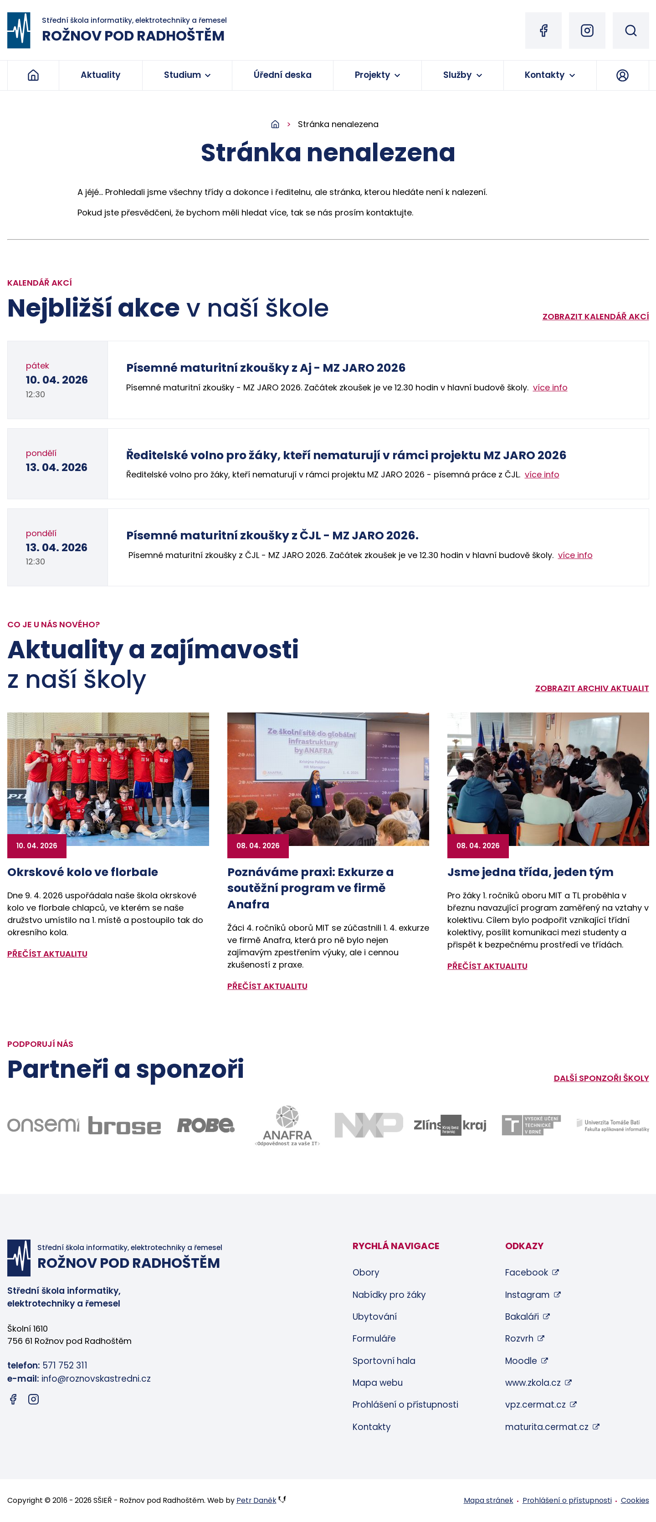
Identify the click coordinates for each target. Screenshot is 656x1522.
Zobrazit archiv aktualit (592, 688)
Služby (457, 75)
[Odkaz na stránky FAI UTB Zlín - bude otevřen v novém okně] (613, 1125)
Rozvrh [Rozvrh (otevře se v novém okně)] (519, 1338)
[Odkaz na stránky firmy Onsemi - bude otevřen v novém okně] (43, 1125)
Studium (182, 75)
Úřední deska (283, 75)
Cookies (635, 1500)
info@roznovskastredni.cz (96, 1379)
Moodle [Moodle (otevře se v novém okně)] (521, 1361)
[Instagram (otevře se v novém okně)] (587, 30)
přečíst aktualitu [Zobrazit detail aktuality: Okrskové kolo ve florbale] (47, 953)
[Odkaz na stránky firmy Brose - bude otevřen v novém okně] (124, 1125)
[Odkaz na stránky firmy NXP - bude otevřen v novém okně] (369, 1125)
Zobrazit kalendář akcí (596, 316)
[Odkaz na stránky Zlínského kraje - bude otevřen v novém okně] (450, 1125)
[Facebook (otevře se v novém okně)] (543, 30)
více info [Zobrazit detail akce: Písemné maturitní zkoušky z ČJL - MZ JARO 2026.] (575, 555)
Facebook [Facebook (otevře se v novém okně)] (526, 1272)
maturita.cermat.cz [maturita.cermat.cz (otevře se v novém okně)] (547, 1427)
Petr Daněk (256, 1500)
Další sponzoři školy (601, 1078)
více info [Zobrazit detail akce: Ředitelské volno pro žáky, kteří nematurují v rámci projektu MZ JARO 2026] (542, 474)
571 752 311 (64, 1365)
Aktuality (101, 75)
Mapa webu (378, 1383)
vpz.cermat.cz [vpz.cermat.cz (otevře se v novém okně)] (535, 1405)
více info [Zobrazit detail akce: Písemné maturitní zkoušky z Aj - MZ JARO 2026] (550, 387)
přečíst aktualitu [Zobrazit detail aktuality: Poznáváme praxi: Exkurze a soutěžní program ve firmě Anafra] (267, 986)
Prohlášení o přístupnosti (405, 1405)
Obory (366, 1272)
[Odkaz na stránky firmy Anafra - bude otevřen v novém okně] (287, 1125)
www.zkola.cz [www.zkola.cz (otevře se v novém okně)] (533, 1383)
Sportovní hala (384, 1361)
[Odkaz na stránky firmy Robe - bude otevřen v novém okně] (206, 1125)
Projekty (372, 75)
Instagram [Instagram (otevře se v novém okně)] (527, 1295)
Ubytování (375, 1317)
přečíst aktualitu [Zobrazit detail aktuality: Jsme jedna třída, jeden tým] (487, 966)
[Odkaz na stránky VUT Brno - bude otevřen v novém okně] (531, 1125)
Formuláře (374, 1338)
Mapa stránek (488, 1500)
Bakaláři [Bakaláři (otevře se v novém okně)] (522, 1317)
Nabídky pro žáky (389, 1295)
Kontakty (545, 75)
